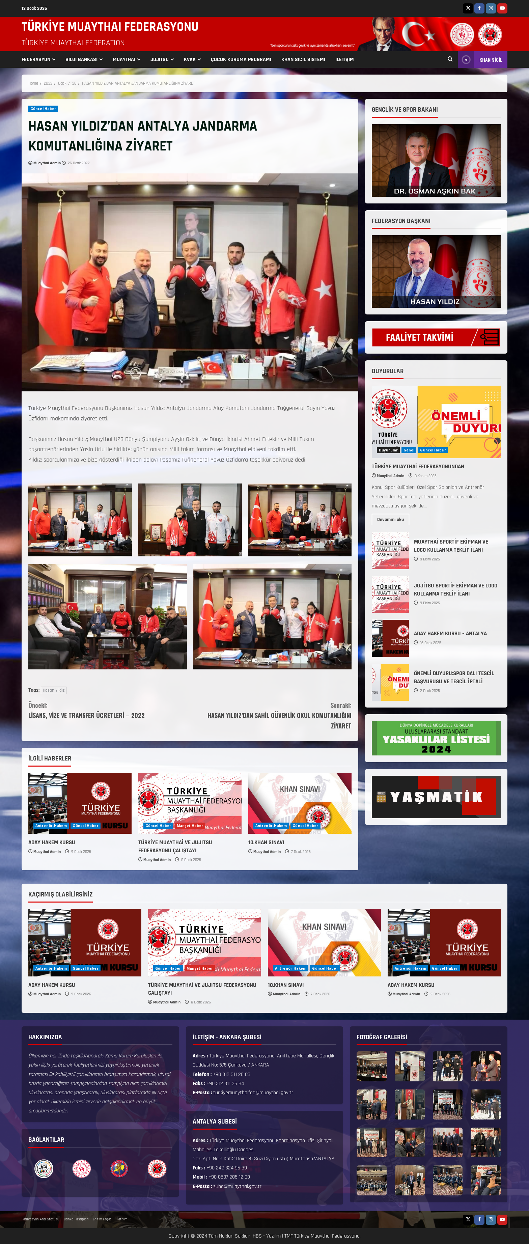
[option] (43, 1169)
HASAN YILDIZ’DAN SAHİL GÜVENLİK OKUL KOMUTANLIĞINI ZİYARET (271, 715)
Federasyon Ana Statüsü (40, 1219)
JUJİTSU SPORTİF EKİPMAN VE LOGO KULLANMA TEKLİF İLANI (390, 594)
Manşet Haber (190, 825)
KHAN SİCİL (480, 59)
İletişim (122, 1219)
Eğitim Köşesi (102, 1219)
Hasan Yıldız (53, 690)
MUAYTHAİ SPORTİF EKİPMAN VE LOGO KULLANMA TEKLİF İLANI (390, 550)
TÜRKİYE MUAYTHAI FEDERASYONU (110, 27)
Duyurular (388, 450)
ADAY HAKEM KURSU (51, 842)
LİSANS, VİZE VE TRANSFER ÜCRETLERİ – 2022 (109, 710)
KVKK (190, 59)
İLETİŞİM (344, 59)
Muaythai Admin (47, 163)
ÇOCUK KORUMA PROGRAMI (241, 59)
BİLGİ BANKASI (81, 59)
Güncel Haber (43, 108)
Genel (409, 450)
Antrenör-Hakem (51, 825)
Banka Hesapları (76, 1219)
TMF (288, 1236)
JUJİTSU (159, 59)
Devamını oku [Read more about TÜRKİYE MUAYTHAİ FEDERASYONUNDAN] (393, 518)
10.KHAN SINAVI (266, 842)
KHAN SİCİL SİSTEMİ (303, 59)
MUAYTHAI (124, 59)
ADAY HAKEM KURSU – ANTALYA (390, 638)
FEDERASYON (36, 59)
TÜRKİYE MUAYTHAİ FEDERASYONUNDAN (418, 466)
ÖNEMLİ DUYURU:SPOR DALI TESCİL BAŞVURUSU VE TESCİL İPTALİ (390, 682)
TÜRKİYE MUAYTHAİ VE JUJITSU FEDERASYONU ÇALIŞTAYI (175, 846)
